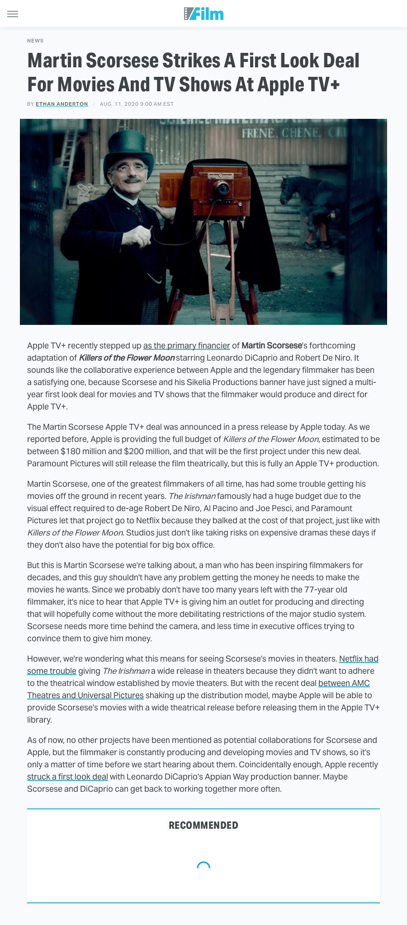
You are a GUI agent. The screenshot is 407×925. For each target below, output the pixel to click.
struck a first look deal (67, 776)
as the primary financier (186, 345)
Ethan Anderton (62, 104)
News (35, 41)
